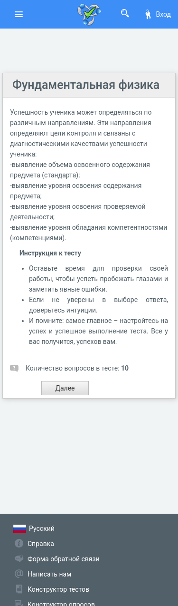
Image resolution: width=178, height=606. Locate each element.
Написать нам (49, 574)
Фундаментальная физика (85, 85)
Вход (157, 14)
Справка (41, 543)
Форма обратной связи (64, 559)
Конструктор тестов (58, 589)
